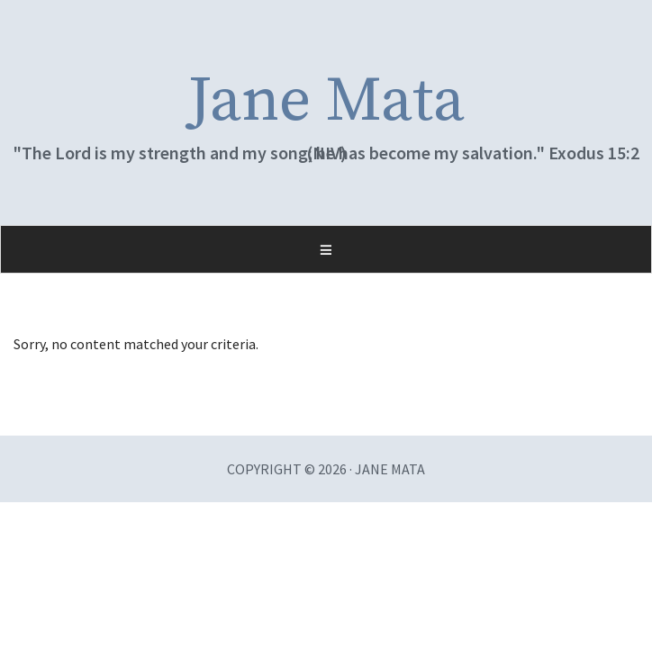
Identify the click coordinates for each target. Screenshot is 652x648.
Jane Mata (326, 101)
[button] (326, 249)
